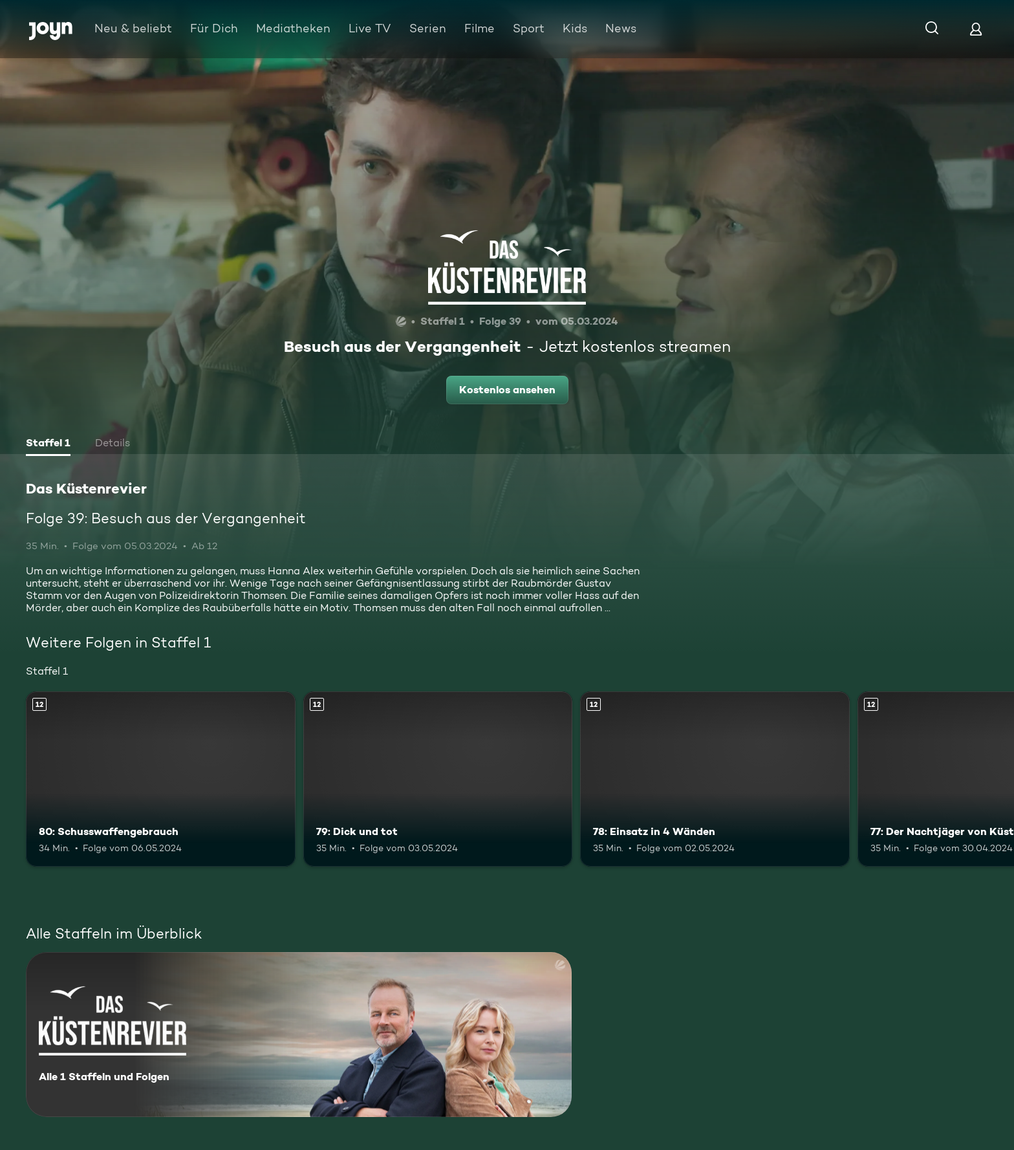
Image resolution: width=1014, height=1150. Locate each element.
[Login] (976, 28)
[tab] (48, 444)
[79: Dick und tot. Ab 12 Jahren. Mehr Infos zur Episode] (438, 779)
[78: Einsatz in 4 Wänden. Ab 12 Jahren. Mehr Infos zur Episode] (715, 779)
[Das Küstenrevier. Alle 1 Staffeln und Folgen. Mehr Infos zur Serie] (299, 1034)
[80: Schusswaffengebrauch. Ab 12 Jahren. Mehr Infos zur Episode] (161, 779)
